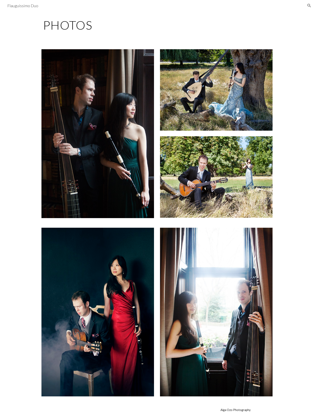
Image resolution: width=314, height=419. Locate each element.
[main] (157, 25)
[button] (309, 5)
